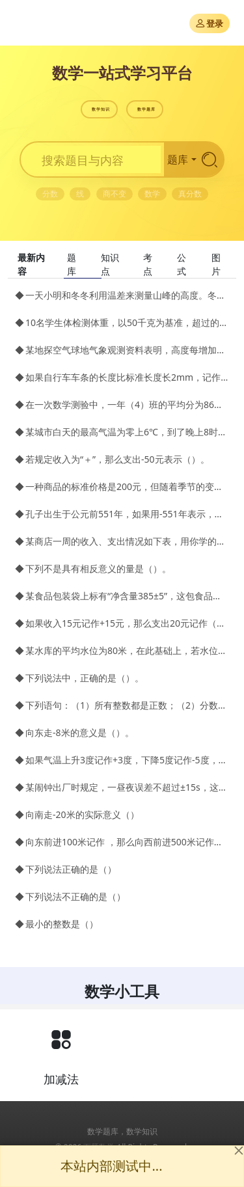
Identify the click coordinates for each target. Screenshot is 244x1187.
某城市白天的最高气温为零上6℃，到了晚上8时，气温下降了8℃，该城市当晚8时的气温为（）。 (127, 432)
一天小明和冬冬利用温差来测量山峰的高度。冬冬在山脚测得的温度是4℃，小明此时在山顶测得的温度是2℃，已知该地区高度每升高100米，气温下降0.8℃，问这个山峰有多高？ (127, 295)
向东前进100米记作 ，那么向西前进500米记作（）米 (127, 842)
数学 (152, 193)
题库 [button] (177, 159)
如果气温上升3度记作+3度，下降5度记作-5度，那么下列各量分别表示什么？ (127, 760)
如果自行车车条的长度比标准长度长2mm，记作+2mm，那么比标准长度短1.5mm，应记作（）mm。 (127, 377)
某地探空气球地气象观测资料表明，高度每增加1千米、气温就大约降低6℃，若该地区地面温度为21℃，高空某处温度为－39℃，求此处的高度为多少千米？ (127, 350)
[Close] (238, 1150)
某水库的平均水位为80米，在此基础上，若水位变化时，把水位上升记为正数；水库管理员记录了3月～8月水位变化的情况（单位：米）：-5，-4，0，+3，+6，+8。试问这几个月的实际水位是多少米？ (127, 650)
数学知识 (101, 109)
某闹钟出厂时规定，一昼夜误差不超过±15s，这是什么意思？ (127, 787)
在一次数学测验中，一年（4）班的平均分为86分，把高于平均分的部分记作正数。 (127, 404)
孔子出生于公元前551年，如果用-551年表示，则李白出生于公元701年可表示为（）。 (127, 514)
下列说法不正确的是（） (75, 896)
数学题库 (146, 109)
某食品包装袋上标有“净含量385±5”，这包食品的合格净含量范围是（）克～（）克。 (127, 596)
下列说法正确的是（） (70, 869)
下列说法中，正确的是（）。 (84, 678)
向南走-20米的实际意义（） (82, 814)
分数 (50, 193)
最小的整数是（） (61, 924)
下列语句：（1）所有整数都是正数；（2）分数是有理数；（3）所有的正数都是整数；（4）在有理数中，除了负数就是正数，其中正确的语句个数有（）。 (127, 705)
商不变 (114, 193)
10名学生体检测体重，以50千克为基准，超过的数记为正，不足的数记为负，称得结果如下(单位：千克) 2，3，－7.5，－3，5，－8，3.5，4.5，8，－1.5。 (127, 322)
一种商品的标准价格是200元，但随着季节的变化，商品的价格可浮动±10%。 (127, 486)
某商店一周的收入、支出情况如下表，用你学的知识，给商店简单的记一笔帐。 (127, 541)
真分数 (190, 193)
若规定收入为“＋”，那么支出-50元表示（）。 (117, 459)
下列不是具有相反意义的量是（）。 (98, 568)
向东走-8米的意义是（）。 (79, 732)
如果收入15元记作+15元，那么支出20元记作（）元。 (127, 623)
